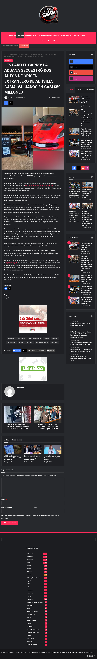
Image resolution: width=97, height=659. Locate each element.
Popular (79, 90)
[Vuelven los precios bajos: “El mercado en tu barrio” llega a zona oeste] (74, 153)
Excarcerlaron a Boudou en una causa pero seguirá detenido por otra (32, 457)
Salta (28, 562)
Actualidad (12, 35)
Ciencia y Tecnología (33, 632)
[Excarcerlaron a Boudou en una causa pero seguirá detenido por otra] (32, 449)
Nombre (4, 499)
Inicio (6, 54)
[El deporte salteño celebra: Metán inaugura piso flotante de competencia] (74, 99)
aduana (11, 338)
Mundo (63, 35)
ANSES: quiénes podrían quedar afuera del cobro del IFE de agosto (12, 457)
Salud (28, 587)
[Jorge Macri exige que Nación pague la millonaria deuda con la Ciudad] (74, 131)
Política (29, 584)
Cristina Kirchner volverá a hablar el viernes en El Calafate (52, 457)
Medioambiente (31, 620)
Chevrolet (12, 342)
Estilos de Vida (31, 614)
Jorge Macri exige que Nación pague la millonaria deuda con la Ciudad (87, 193)
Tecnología (76, 35)
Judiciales (30, 590)
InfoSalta (10, 97)
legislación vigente (12, 263)
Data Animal (30, 605)
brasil (55, 338)
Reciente (70, 90)
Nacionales (20, 35)
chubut (30, 342)
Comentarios (90, 90)
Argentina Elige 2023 (33, 629)
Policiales (56, 35)
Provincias (30, 593)
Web (35, 507)
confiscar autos (42, 342)
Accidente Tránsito (32, 611)
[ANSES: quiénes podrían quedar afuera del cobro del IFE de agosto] (13, 449)
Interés (29, 596)
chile (21, 342)
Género (35, 35)
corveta (54, 342)
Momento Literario (32, 644)
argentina (22, 338)
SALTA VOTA (30, 638)
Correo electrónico (7, 507)
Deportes (68, 35)
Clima (28, 608)
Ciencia (29, 635)
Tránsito (29, 623)
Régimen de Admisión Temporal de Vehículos (39, 185)
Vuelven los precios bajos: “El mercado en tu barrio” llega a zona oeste (74, 215)
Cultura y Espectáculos (45, 35)
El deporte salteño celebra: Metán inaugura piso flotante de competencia (86, 101)
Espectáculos (31, 626)
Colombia (29, 641)
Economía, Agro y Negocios (35, 602)
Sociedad (83, 35)
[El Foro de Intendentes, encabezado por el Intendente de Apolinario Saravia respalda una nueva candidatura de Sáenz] (74, 112)
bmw (47, 338)
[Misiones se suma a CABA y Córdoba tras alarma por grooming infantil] (74, 142)
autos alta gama (35, 338)
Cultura (29, 617)
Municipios (28, 35)
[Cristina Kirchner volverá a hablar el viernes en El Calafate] (52, 449)
